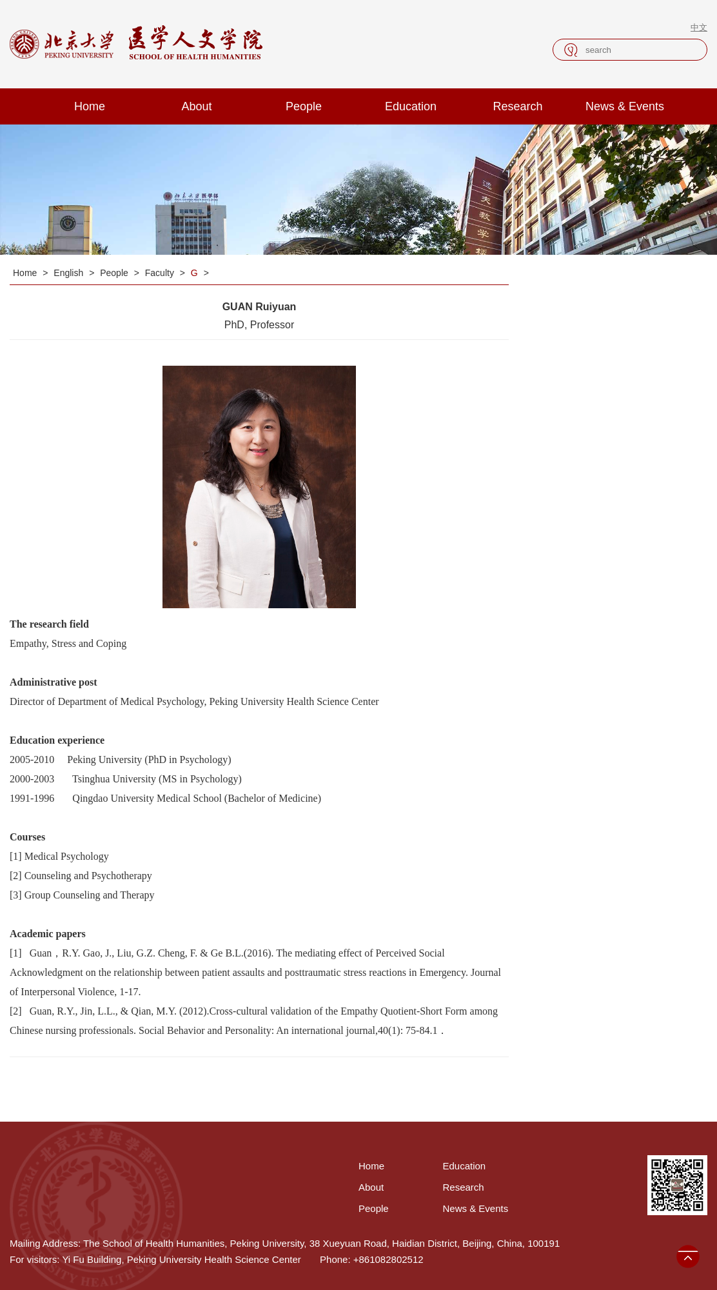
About (196, 106)
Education (411, 106)
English (70, 273)
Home (89, 106)
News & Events (624, 106)
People (304, 106)
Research (517, 106)
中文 (699, 27)
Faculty (161, 273)
